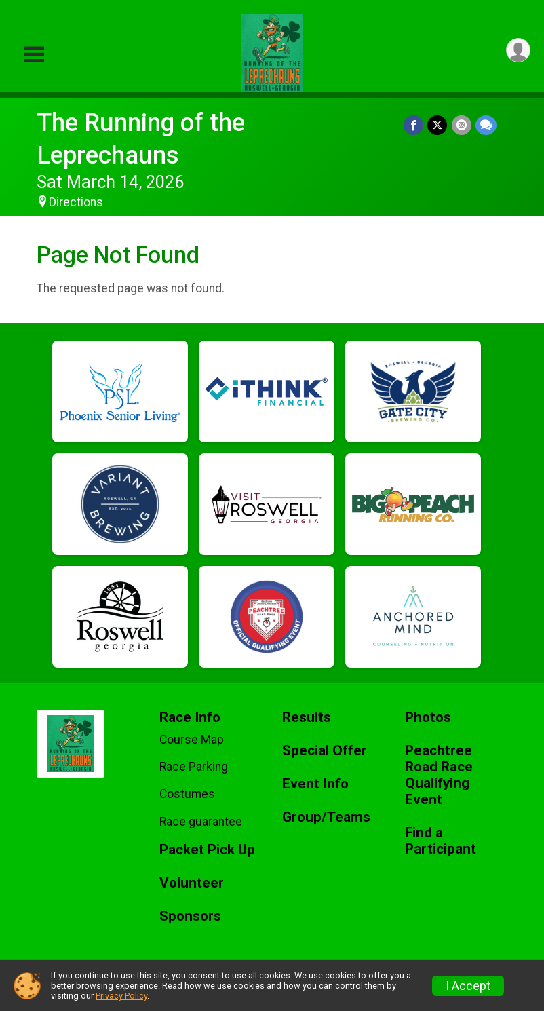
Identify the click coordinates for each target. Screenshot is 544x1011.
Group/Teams (326, 817)
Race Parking (193, 767)
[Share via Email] (461, 125)
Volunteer (191, 883)
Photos (428, 717)
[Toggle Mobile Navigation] (33, 55)
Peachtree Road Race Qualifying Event (439, 775)
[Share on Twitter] (438, 125)
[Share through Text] (486, 125)
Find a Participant (440, 841)
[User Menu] (517, 50)
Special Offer (324, 751)
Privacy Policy (121, 996)
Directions (76, 202)
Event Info (315, 784)
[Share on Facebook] (414, 125)
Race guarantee (200, 821)
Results (306, 717)
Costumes (187, 794)
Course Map (191, 739)
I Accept (468, 986)
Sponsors (190, 916)
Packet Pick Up (207, 850)
